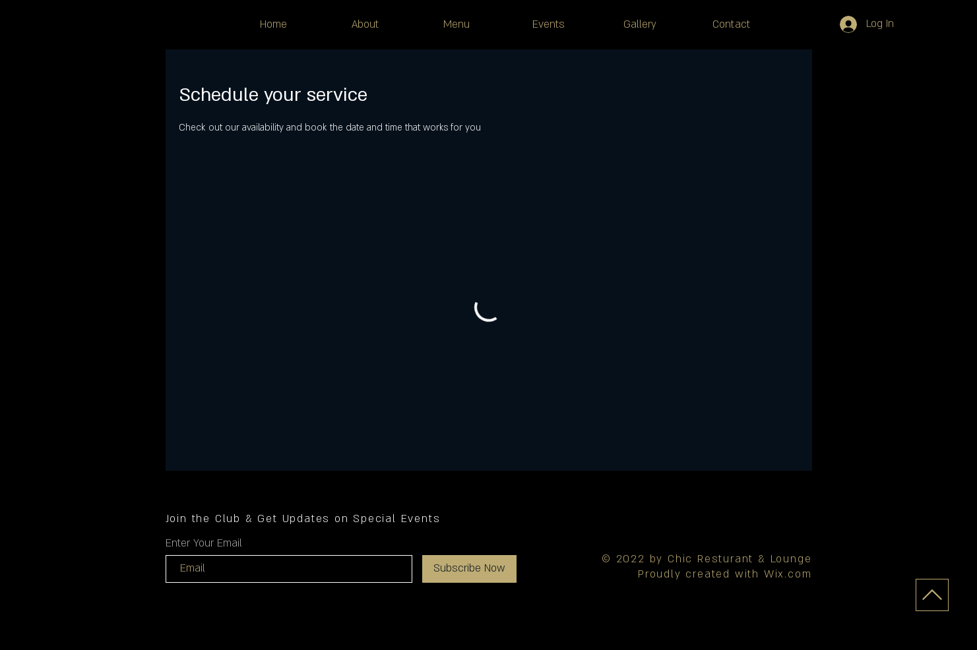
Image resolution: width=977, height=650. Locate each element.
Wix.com (788, 574)
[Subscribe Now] (469, 569)
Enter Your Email (204, 543)
